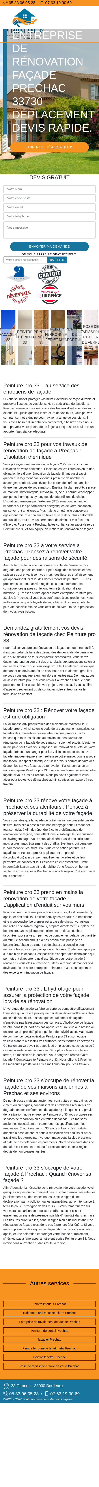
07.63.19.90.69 (56, 3)
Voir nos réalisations (49, 147)
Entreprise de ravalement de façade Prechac (49, 1322)
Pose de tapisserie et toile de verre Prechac (49, 1366)
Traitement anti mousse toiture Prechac (50, 1313)
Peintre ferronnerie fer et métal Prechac (49, 1348)
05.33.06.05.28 (19, 3)
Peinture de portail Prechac (49, 1330)
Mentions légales (61, 1399)
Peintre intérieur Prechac (49, 1304)
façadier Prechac (49, 1339)
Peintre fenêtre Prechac (49, 1357)
